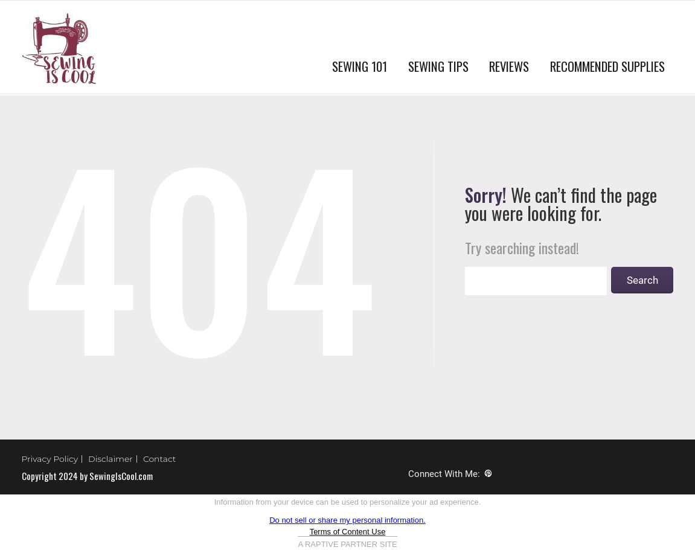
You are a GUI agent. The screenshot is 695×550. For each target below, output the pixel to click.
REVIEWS (509, 66)
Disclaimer (110, 458)
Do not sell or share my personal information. (347, 520)
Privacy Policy (50, 458)
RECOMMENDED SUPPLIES (607, 66)
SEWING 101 (359, 66)
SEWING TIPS (438, 66)
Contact (159, 458)
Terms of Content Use (348, 531)
